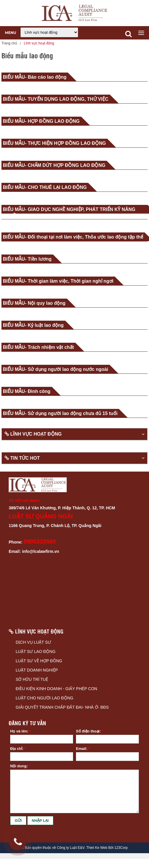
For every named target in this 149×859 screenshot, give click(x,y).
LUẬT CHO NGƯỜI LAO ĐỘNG (44, 698)
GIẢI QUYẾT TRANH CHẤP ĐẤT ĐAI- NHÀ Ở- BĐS (62, 707)
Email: (83, 748)
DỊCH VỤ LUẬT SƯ (33, 642)
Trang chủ (9, 43)
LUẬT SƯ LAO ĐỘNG (35, 651)
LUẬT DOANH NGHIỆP (37, 670)
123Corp (121, 848)
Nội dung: (20, 766)
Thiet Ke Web (96, 848)
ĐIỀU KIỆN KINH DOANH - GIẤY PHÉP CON (56, 688)
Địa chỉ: (18, 748)
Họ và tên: (20, 731)
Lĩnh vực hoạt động (39, 43)
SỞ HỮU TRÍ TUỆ (32, 679)
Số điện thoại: (89, 731)
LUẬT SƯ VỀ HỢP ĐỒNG (39, 660)
